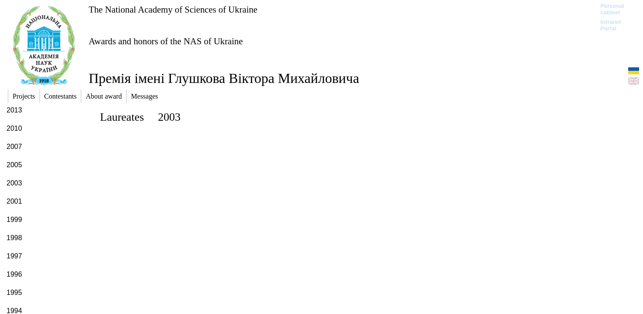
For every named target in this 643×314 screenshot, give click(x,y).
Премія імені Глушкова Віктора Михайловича (224, 78)
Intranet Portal (610, 25)
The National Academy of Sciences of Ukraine (173, 9)
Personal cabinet (612, 9)
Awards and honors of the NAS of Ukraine (166, 41)
